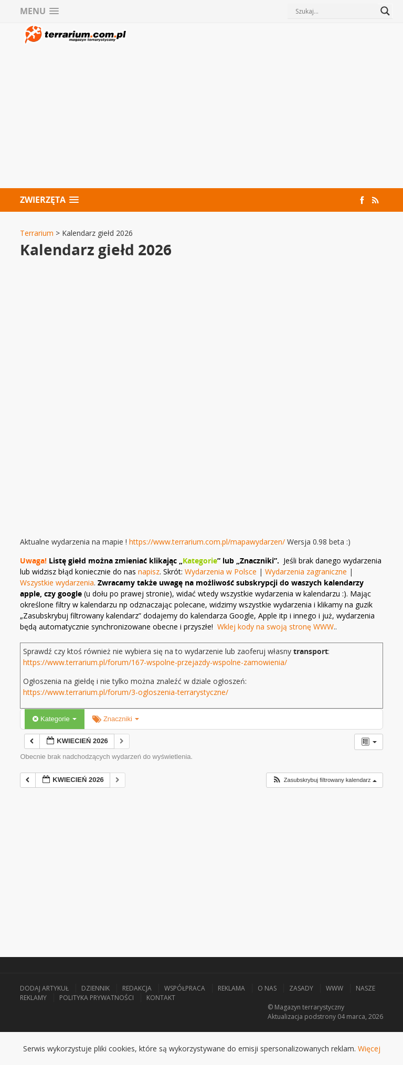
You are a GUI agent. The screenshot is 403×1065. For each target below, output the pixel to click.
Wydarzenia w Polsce (221, 572)
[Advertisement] (255, 107)
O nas (267, 988)
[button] (324, 780)
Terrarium (37, 233)
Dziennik (95, 988)
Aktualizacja (285, 1016)
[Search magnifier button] (385, 11)
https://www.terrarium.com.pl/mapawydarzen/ (207, 542)
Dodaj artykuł (44, 988)
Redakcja (137, 988)
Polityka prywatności (96, 997)
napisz (149, 572)
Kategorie (55, 719)
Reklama (231, 988)
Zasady (301, 988)
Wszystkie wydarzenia (57, 583)
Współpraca (184, 988)
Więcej (369, 1048)
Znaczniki (115, 719)
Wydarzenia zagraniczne (307, 572)
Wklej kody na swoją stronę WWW (275, 627)
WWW (334, 988)
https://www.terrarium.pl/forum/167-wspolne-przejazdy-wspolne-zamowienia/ (155, 662)
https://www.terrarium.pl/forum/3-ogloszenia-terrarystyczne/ (125, 692)
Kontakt (160, 997)
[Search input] (335, 11)
